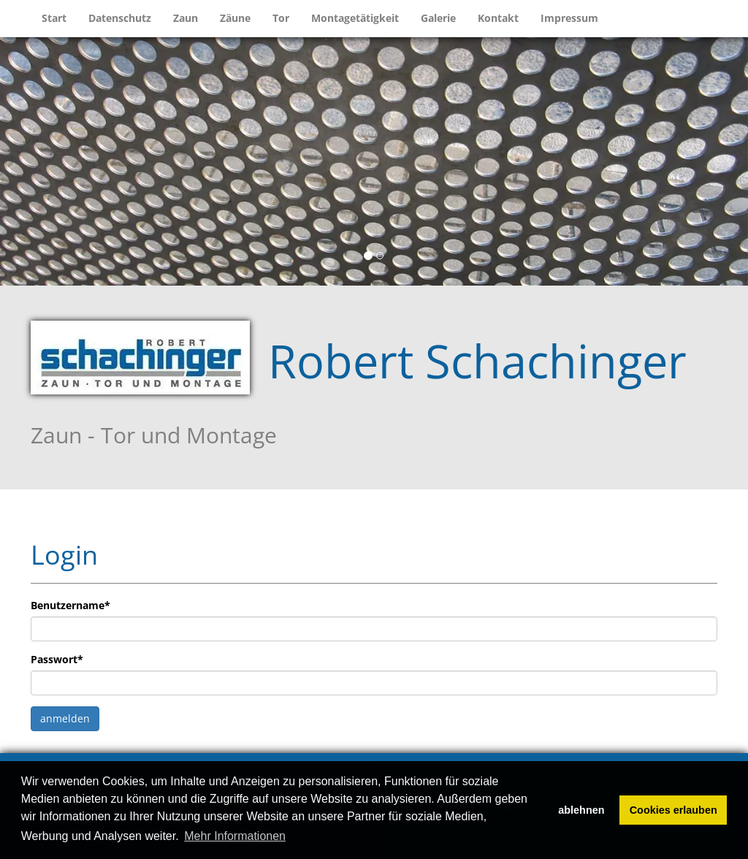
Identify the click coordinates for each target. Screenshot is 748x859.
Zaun (185, 18)
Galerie (438, 18)
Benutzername (70, 605)
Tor (280, 18)
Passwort (57, 659)
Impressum (569, 18)
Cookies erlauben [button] (673, 810)
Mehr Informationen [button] (235, 836)
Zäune (235, 18)
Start (54, 18)
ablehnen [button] (581, 810)
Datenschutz (119, 18)
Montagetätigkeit (355, 18)
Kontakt (498, 18)
